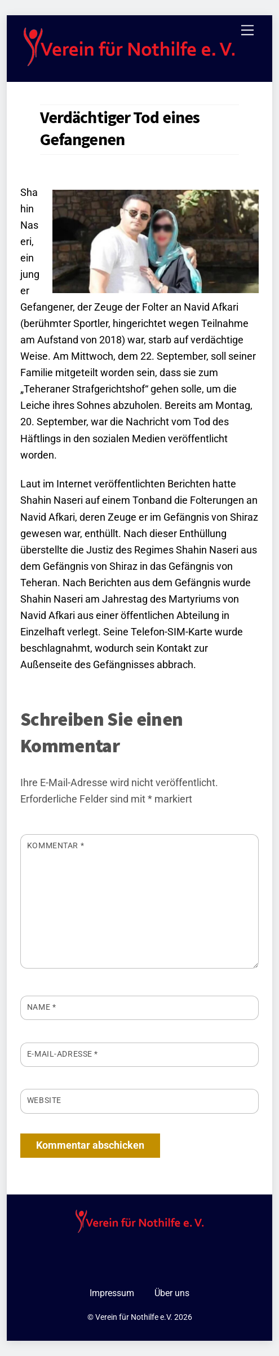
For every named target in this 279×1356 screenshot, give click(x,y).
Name (41, 1006)
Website (44, 1100)
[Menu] (247, 30)
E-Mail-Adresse (62, 1053)
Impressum (112, 1293)
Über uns (171, 1293)
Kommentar (55, 845)
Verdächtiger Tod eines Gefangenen (120, 128)
